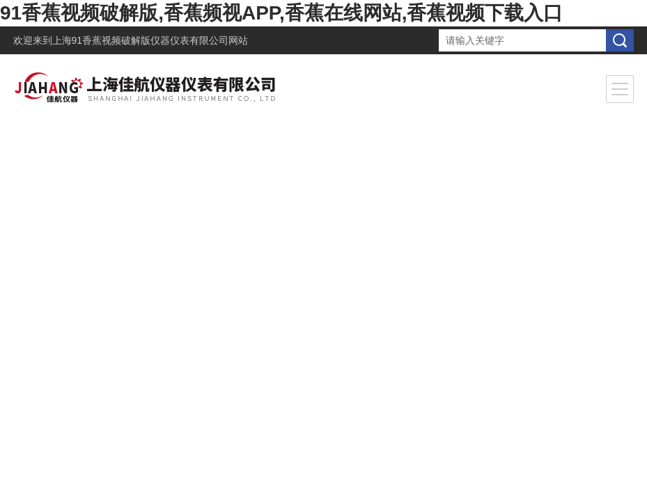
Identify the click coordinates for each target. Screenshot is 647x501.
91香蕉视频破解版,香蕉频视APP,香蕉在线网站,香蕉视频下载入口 (281, 13)
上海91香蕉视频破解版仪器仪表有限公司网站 (150, 40)
